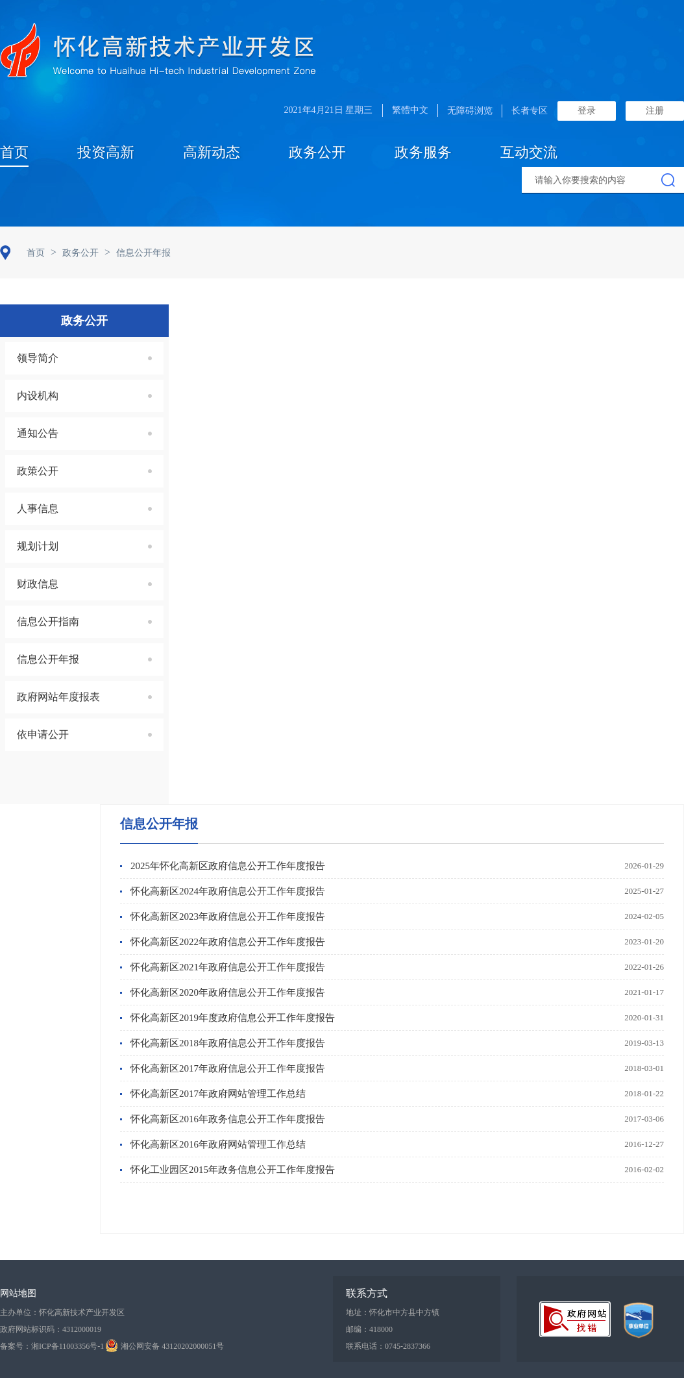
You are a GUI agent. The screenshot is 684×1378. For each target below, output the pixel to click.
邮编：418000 (369, 1329)
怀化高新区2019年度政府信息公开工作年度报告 (232, 1018)
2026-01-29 (644, 865)
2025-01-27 (644, 891)
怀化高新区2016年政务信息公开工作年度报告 (227, 1119)
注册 (655, 111)
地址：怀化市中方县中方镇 (392, 1312)
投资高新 (105, 152)
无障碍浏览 (470, 111)
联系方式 (366, 1293)
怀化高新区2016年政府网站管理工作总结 (218, 1144)
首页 (14, 152)
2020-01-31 (644, 1017)
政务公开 (317, 152)
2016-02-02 (644, 1169)
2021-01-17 (644, 992)
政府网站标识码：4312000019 (50, 1329)
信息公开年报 (159, 824)
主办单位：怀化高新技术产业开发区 (62, 1312)
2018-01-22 (644, 1093)
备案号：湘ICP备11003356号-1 (52, 1346)
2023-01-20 (644, 941)
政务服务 (423, 152)
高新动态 (211, 152)
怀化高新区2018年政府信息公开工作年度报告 (227, 1043)
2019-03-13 (644, 1043)
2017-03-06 (644, 1119)
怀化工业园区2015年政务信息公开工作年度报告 (232, 1169)
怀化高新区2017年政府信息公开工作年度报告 (227, 1068)
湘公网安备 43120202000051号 (165, 1346)
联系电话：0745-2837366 (388, 1346)
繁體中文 (410, 110)
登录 (587, 111)
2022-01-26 (644, 967)
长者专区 (529, 111)
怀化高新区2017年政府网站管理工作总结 (218, 1094)
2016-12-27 (644, 1144)
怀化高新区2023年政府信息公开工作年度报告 (227, 916)
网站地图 (18, 1293)
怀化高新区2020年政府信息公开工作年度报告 (227, 992)
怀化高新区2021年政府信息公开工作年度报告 (227, 967)
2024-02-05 (644, 916)
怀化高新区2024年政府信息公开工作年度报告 (227, 891)
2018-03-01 (644, 1068)
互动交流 (528, 152)
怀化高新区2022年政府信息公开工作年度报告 (227, 942)
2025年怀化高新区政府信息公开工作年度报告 (227, 866)
